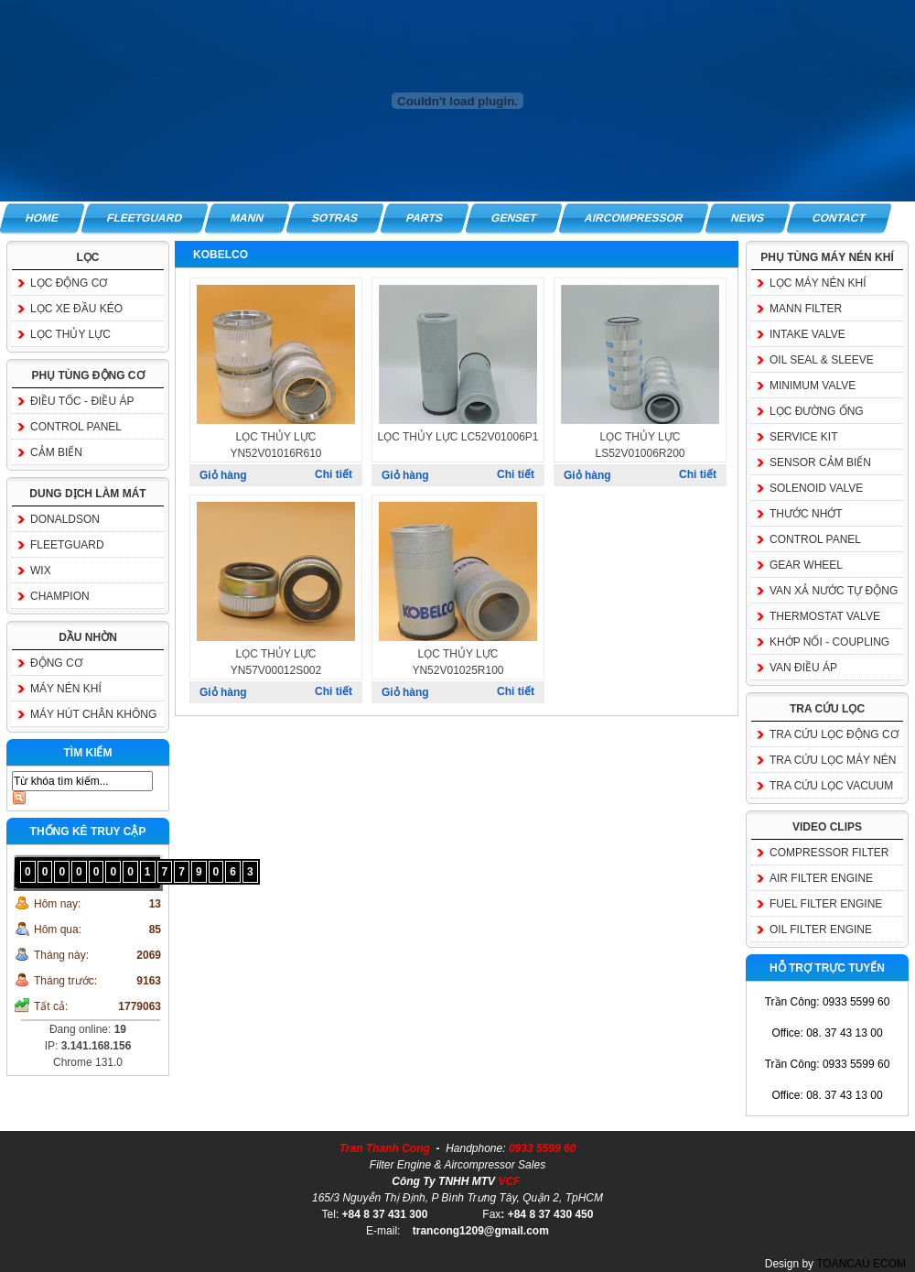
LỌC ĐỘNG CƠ (68, 283)
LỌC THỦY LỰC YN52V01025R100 (457, 662)
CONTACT (840, 218)
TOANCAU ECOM (861, 1263)
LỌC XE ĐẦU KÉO (76, 308)
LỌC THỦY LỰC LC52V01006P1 (458, 436)
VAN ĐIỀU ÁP (803, 667)
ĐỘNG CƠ (56, 663)
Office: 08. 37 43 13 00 (826, 1033)
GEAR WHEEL (806, 565)
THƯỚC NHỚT (806, 513)
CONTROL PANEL (76, 426)
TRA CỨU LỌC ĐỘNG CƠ (834, 734)
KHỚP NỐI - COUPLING (829, 642)
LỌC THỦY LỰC (70, 334)
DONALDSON (65, 519)
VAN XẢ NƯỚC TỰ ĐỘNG (834, 590)
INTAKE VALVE (807, 334)
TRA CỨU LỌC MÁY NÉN (833, 760)
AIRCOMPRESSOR (633, 218)
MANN (247, 218)
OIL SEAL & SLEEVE (822, 359)
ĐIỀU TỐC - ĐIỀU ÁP (82, 401)
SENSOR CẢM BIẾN (820, 462)
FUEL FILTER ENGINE (826, 903)
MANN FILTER (806, 308)
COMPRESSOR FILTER (829, 852)
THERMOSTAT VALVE (825, 616)
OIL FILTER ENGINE (821, 929)
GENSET (514, 218)
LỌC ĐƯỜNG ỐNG (817, 411)
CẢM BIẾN (56, 452)
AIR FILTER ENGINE (821, 878)
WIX (40, 570)
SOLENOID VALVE (816, 488)
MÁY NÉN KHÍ (66, 688)
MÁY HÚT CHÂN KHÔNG (93, 714)
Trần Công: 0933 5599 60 (827, 1001)
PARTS (424, 218)
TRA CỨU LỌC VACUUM (831, 785)
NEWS (748, 218)
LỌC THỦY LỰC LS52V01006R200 (639, 445)
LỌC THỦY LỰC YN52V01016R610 (275, 445)
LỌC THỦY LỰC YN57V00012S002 (276, 662)
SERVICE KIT (803, 436)
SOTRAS (335, 218)
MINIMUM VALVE (813, 385)
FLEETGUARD (144, 218)
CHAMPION (60, 596)
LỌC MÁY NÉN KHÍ (818, 283)
